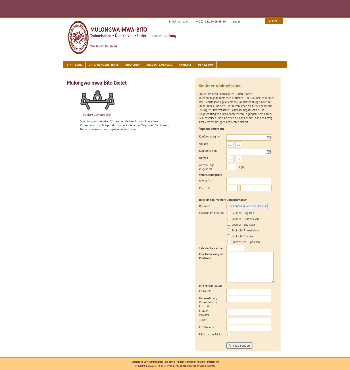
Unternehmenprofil (153, 361)
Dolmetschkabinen (262, 98)
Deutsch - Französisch (245, 218)
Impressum (205, 64)
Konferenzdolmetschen (97, 114)
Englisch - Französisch (245, 230)
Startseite (74, 64)
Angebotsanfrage (159, 64)
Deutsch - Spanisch (243, 224)
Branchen (132, 64)
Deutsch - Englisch (242, 213)
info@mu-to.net (179, 21)
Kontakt (185, 64)
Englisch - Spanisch (243, 236)
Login (236, 21)
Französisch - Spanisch (245, 242)
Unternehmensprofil (104, 64)
